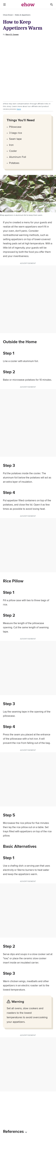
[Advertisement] (28, 68)
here (19, 109)
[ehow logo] (28, 4)
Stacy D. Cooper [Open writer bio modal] (12, 34)
